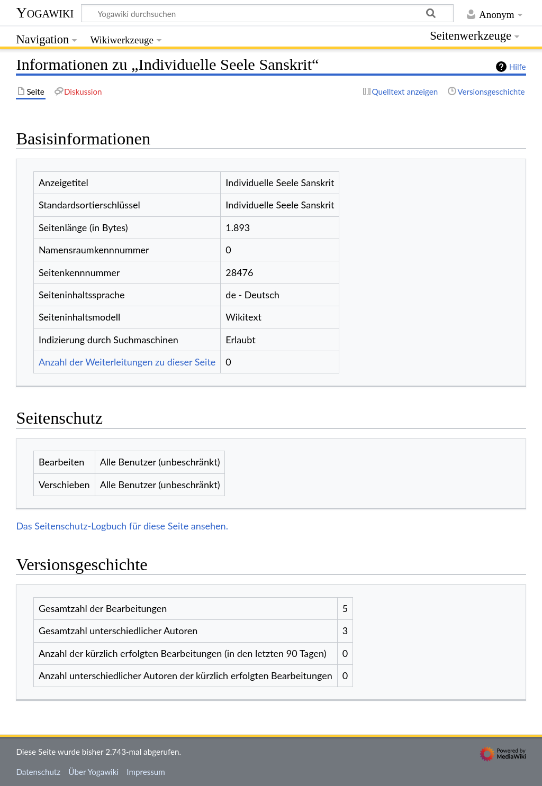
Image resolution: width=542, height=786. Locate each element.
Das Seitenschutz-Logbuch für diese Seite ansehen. (122, 526)
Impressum (146, 771)
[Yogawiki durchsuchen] (267, 13)
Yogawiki (45, 12)
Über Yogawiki (93, 771)
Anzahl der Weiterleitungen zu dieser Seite (127, 362)
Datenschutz (38, 771)
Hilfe (517, 66)
